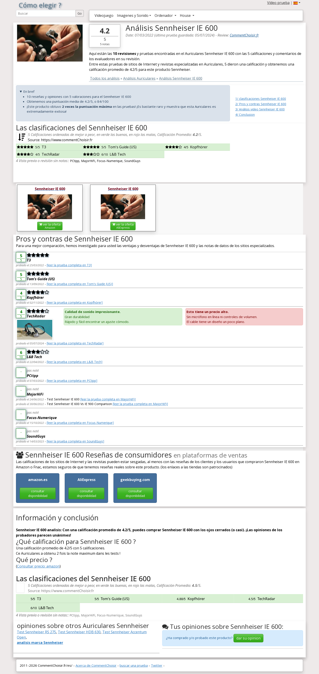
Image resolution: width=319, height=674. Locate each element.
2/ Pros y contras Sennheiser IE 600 (260, 104)
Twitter (156, 665)
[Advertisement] (269, 151)
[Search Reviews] (46, 13)
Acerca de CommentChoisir (96, 665)
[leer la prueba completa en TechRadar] (75, 343)
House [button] (186, 15)
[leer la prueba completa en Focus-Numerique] (80, 423)
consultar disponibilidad (37, 493)
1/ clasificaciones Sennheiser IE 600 (260, 99)
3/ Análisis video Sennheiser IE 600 (260, 109)
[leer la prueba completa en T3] (69, 265)
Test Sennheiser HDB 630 (79, 632)
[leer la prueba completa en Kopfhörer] (75, 302)
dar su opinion (248, 638)
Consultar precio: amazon (38, 566)
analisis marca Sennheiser (40, 642)
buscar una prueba (134, 665)
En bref (28, 91)
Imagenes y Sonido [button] (132, 15)
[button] (296, 2)
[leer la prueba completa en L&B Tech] (74, 362)
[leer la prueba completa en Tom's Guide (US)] (80, 284)
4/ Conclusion (245, 114)
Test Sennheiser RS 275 (36, 632)
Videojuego (104, 15)
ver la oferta (49, 226)
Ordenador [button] (164, 15)
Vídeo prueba (278, 2)
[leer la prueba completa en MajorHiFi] (108, 399)
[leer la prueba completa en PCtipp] (72, 381)
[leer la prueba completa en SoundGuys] (75, 441)
